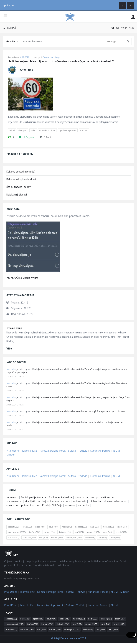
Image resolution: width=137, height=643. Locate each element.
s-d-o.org (70, 505)
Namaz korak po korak (52, 450)
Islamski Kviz (29, 450)
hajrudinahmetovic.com (56, 501)
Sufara (72, 450)
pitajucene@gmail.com (21, 578)
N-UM (116, 450)
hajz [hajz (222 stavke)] (94, 526)
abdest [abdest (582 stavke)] (13, 526)
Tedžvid (82, 450)
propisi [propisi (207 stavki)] (13, 537)
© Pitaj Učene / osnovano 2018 (68, 638)
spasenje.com (14, 501)
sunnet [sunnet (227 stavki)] (57, 537)
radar (33, 130)
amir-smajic (79, 501)
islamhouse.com (84, 497)
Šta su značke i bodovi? (19, 187)
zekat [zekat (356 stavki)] (90, 537)
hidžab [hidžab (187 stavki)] (108, 526)
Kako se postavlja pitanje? (20, 171)
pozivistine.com (105, 497)
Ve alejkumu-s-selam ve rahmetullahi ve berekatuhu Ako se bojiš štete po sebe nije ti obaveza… (79, 411)
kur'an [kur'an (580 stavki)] (34, 532)
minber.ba (95, 501)
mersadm (11, 369)
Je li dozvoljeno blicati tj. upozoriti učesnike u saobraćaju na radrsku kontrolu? (61, 61)
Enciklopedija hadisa (60, 497)
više (9, 348)
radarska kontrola (47, 130)
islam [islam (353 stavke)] (122, 526)
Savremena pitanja (51, 57)
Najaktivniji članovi (16, 194)
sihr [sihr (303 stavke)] (43, 537)
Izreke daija (14, 328)
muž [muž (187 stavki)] (79, 532)
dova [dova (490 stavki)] (53, 526)
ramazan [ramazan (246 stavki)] (29, 537)
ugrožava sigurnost (67, 130)
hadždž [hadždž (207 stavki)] (81, 526)
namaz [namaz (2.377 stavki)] (93, 532)
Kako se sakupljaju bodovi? (21, 179)
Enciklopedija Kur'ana (33, 497)
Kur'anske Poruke (100, 450)
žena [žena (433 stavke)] (115, 537)
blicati (12, 130)
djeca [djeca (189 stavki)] (40, 526)
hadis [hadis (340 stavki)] (67, 526)
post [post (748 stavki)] (107, 532)
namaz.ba (83, 505)
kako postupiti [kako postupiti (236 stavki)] (17, 532)
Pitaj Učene (12, 450)
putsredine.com (30, 505)
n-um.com (12, 497)
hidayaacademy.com (115, 501)
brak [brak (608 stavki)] (27, 526)
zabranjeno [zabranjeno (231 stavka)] (74, 537)
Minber (10, 454)
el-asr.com (12, 505)
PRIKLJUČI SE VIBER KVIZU (22, 277)
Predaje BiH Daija (52, 505)
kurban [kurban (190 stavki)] (49, 532)
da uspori (22, 130)
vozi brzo (84, 130)
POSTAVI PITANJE (122, 27)
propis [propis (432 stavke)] (121, 532)
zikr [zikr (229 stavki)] (102, 537)
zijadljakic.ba (32, 501)
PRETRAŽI (10, 27)
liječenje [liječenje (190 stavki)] (65, 532)
